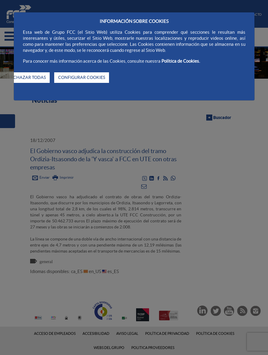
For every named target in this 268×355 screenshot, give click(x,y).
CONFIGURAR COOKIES (81, 77)
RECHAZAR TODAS (27, 77)
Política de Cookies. (180, 61)
